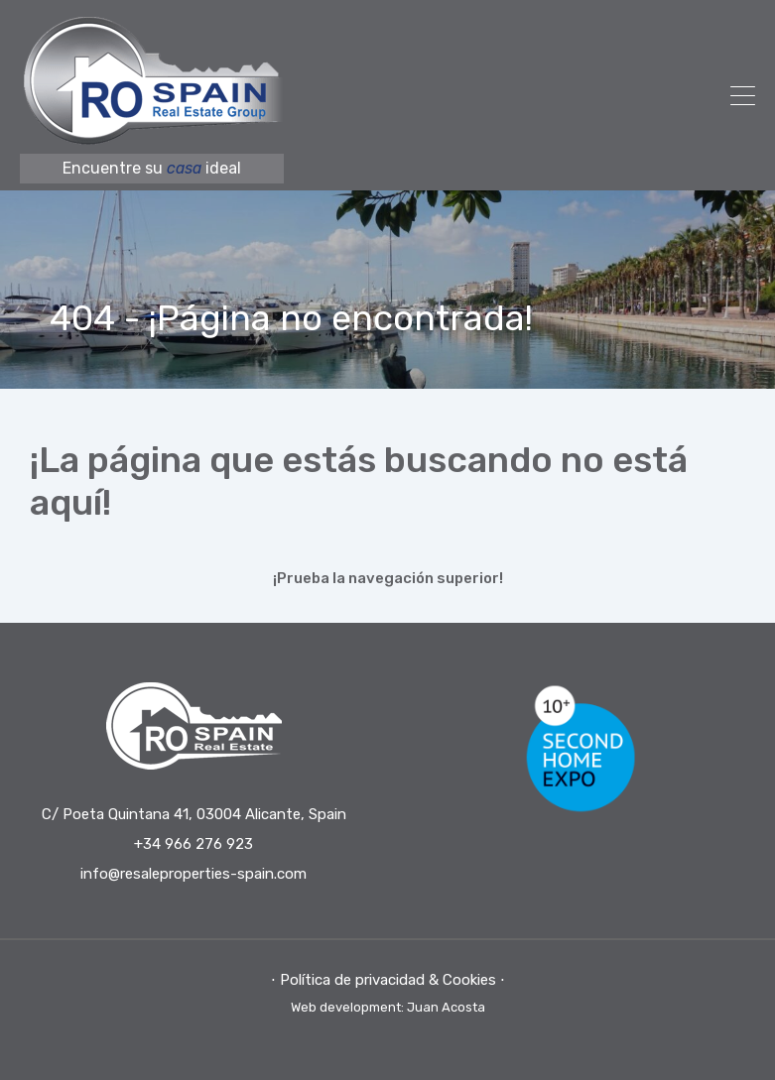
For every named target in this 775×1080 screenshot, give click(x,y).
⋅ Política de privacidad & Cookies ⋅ (388, 980)
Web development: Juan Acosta (388, 1007)
